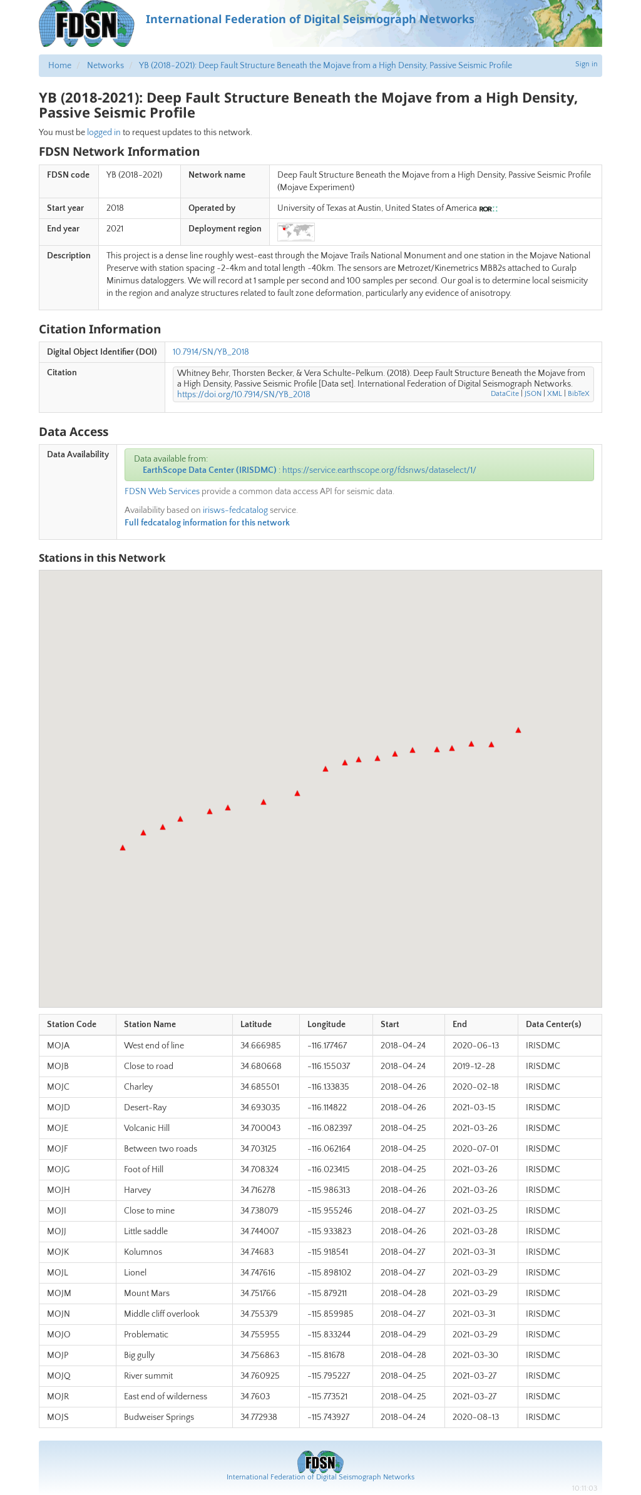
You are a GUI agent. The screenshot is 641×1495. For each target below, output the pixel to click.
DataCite (505, 394)
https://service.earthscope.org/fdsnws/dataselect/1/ (379, 470)
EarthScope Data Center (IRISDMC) (210, 470)
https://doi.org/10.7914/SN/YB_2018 (243, 395)
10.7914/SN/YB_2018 (211, 352)
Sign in (586, 64)
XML (554, 394)
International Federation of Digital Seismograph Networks (320, 1477)
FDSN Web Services (162, 492)
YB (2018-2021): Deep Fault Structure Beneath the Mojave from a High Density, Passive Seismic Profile (325, 66)
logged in (104, 133)
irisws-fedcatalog (235, 510)
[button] (123, 847)
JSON (533, 394)
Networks (105, 66)
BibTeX (579, 394)
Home (59, 66)
